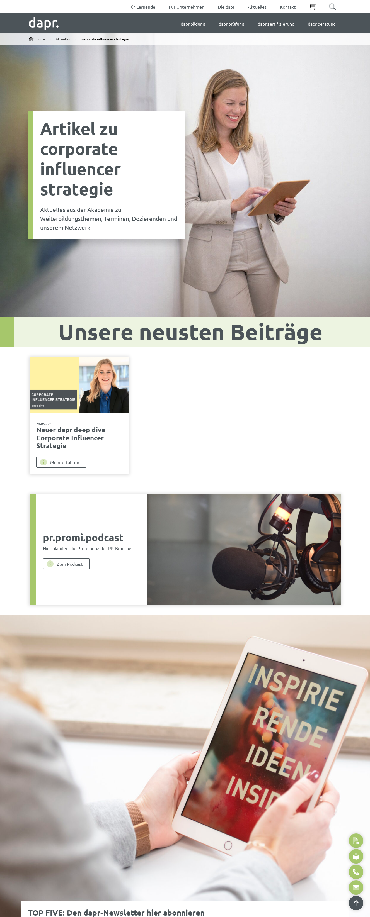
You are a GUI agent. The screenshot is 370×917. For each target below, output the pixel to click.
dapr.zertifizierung (276, 23)
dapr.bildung (193, 23)
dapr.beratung (322, 23)
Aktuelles (257, 6)
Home (40, 39)
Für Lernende (142, 6)
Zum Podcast (65, 563)
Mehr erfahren (59, 462)
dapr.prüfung (231, 23)
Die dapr (226, 6)
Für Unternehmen (186, 6)
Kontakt (288, 6)
